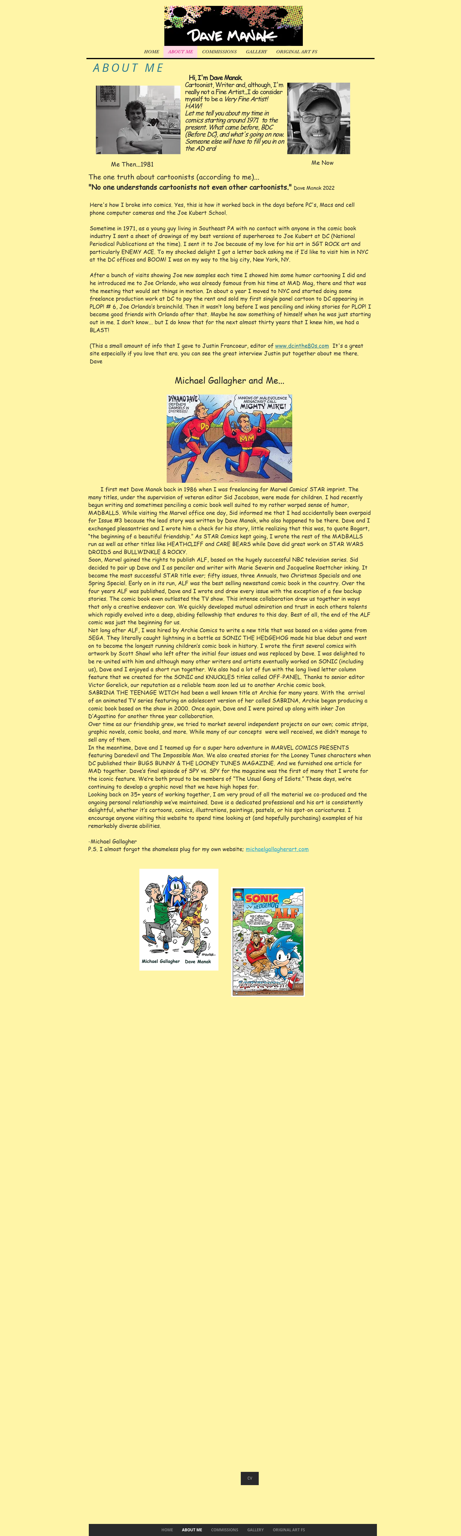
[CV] (250, 1478)
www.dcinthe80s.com (302, 346)
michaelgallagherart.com (277, 849)
